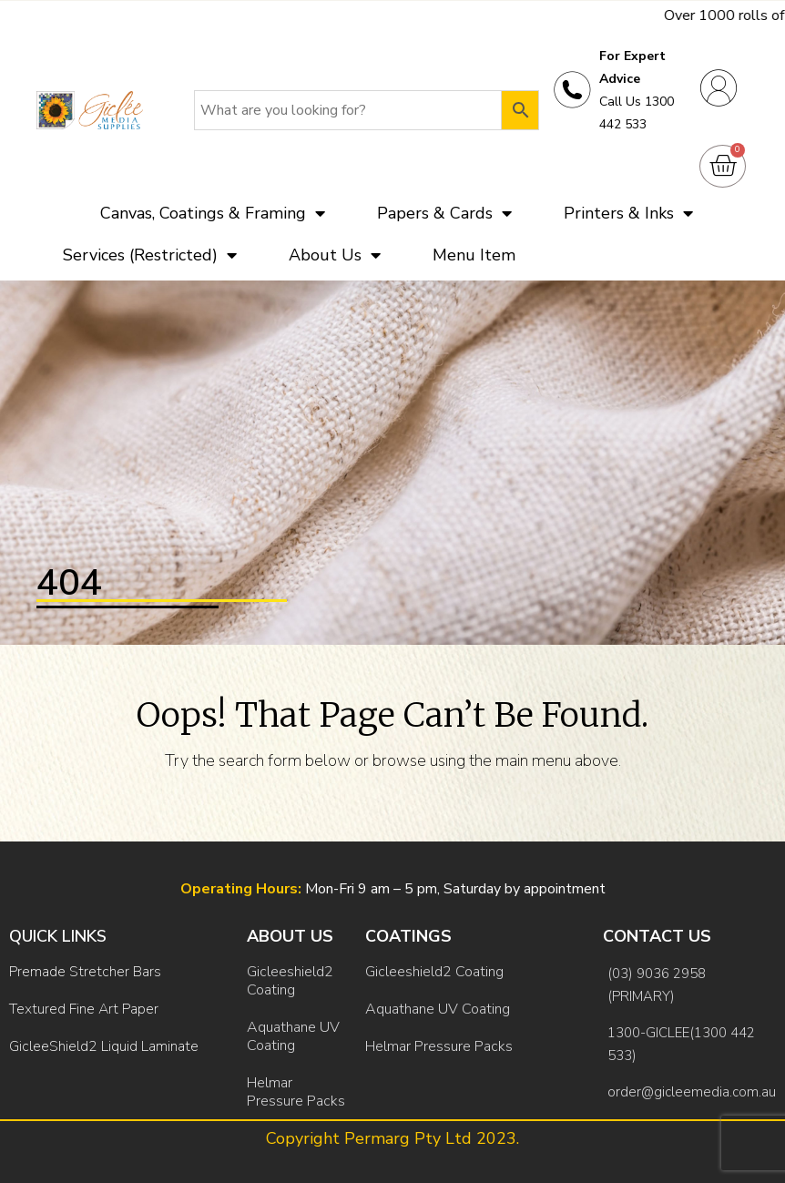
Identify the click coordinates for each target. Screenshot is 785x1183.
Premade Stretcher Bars (85, 972)
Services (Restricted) (150, 255)
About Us (335, 255)
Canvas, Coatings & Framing (212, 213)
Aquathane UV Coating (293, 1036)
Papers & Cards (444, 213)
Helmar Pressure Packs (296, 1092)
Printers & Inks (628, 213)
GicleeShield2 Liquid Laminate (104, 1046)
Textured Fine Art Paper (83, 1009)
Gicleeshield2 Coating (290, 981)
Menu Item (474, 255)
